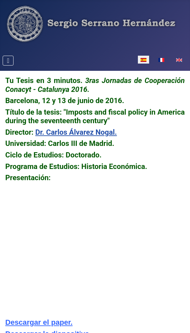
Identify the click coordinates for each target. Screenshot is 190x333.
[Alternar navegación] (8, 61)
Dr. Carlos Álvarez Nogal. (76, 132)
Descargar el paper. (39, 322)
